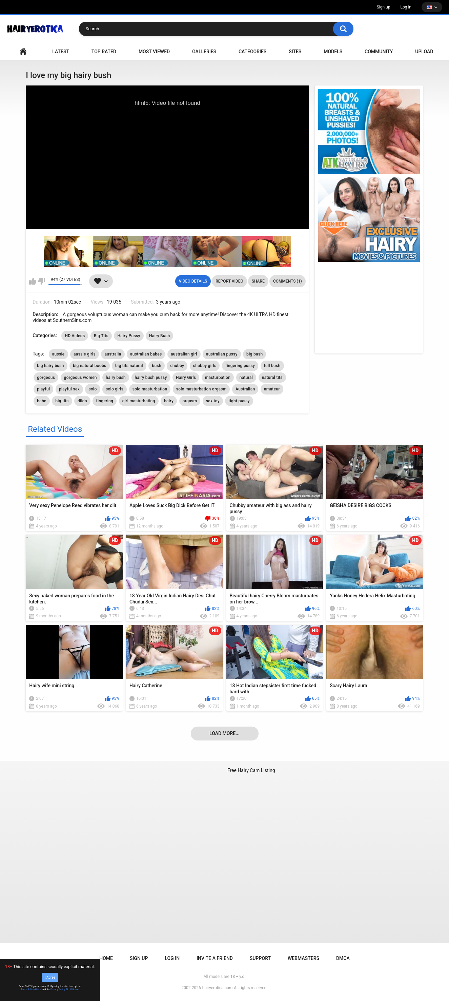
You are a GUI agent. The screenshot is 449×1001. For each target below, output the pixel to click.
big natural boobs (89, 365)
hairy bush (116, 377)
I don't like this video (41, 281)
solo (92, 389)
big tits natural (129, 365)
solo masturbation (149, 389)
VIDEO (23, 51)
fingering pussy (240, 365)
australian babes (146, 354)
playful (43, 389)
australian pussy (222, 354)
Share (258, 281)
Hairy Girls (186, 377)
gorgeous (46, 377)
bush (156, 365)
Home (106, 958)
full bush (272, 365)
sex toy (213, 401)
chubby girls (205, 365)
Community (379, 51)
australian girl (184, 354)
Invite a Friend (215, 958)
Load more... (224, 733)
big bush (254, 354)
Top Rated (103, 51)
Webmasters (303, 958)
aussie (58, 354)
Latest (60, 51)
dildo (82, 401)
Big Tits (101, 335)
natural (246, 377)
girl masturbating (138, 401)
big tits (61, 401)
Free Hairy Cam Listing (251, 770)
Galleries (204, 51)
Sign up (383, 7)
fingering (104, 401)
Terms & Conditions (31, 989)
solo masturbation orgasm (201, 389)
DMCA (343, 958)
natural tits (272, 377)
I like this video (32, 281)
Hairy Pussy (128, 335)
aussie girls (85, 354)
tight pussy (238, 401)
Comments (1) (287, 281)
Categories (252, 51)
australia (112, 354)
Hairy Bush (159, 335)
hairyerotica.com (217, 987)
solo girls (114, 389)
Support (260, 958)
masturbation (217, 377)
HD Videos (75, 335)
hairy (169, 401)
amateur (272, 389)
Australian (245, 389)
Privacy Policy (57, 989)
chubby (177, 365)
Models (333, 51)
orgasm (190, 401)
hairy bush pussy (151, 377)
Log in (405, 7)
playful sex (69, 389)
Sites (295, 51)
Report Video (229, 281)
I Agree (50, 977)
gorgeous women (80, 377)
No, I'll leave (72, 989)
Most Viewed (154, 51)
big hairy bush (50, 365)
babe (41, 401)
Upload (424, 51)
